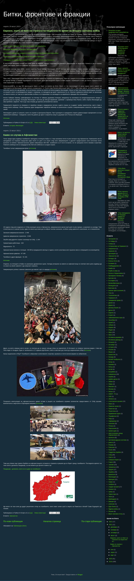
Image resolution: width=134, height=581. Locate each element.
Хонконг (111, 489)
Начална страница (52, 521)
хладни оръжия (113, 487)
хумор (110, 492)
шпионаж (111, 504)
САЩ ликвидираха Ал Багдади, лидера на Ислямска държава (124, 216)
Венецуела (112, 285)
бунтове (111, 278)
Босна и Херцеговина (115, 273)
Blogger (80, 574)
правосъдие (112, 431)
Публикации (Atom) (20, 526)
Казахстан (111, 354)
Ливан (110, 384)
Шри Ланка (112, 506)
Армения (111, 251)
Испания (111, 342)
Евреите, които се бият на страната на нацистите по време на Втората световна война (51, 31)
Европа (110, 313)
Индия (110, 330)
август (113, 535)
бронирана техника (114, 276)
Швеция (111, 501)
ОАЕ (109, 396)
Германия (111, 298)
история (12, 125)
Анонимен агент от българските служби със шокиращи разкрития (123, 50)
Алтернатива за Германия (117, 246)
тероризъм (112, 467)
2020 (111, 558)
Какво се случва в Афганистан (20, 135)
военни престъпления (115, 290)
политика (111, 423)
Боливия (111, 263)
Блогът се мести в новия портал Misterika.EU (124, 134)
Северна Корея (113, 460)
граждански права (114, 300)
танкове (111, 464)
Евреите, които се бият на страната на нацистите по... (119, 539)
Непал (110, 391)
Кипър (110, 367)
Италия (110, 349)
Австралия (112, 239)
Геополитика (112, 295)
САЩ (110, 455)
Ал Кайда (111, 241)
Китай (110, 369)
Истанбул (111, 345)
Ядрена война (113, 509)
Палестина (112, 411)
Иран (110, 335)
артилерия (112, 253)
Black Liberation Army (115, 514)
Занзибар (111, 320)
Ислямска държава (114, 337)
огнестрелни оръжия (115, 401)
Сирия (110, 462)
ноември (114, 530)
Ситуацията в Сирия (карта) (122, 151)
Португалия (112, 428)
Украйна (111, 472)
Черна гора (112, 494)
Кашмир (111, 364)
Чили (110, 496)
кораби (110, 376)
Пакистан (111, 408)
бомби (110, 268)
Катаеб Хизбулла (114, 359)
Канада (110, 357)
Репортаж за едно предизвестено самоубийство (118, 31)
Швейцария (112, 499)
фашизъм (111, 474)
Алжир (110, 244)
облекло (111, 399)
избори (110, 325)
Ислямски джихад (114, 340)
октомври (114, 532)
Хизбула (111, 484)
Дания (110, 303)
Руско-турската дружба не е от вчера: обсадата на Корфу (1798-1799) (123, 195)
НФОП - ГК (112, 394)
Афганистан (13, 516)
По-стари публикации (91, 521)
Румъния (111, 447)
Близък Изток (112, 261)
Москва (110, 389)
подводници (112, 421)
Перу (110, 418)
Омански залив (113, 406)
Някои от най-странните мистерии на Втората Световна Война (24, 46)
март (112, 555)
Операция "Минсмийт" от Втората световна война (20, 49)
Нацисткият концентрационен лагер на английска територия (23, 56)
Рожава (110, 445)
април (113, 552)
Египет (110, 315)
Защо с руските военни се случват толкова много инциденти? (124, 70)
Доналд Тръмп (113, 307)
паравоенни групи (114, 413)
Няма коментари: (40, 122)
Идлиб (110, 322)
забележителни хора (115, 317)
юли (112, 549)
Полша (110, 426)
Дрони (110, 310)
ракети (110, 442)
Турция (110, 469)
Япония (110, 511)
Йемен (110, 352)
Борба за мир (112, 271)
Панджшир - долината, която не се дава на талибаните (22, 469)
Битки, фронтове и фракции (46, 14)
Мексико (111, 386)
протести (111, 437)
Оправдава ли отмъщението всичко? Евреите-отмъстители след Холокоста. (29, 60)
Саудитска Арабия (114, 452)
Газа (109, 293)
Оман (110, 404)
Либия (110, 381)
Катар (110, 362)
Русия (110, 450)
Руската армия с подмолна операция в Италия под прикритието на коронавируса (123, 113)
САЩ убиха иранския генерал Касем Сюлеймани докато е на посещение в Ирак (124, 173)
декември (114, 527)
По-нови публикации (13, 521)
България (111, 280)
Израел (110, 327)
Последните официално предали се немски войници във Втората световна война (30, 53)
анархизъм (112, 248)
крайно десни (112, 379)
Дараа (110, 305)
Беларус (111, 258)
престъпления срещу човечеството (115, 434)
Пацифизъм (112, 416)
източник (32, 148)
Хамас (110, 482)
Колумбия (111, 372)
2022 (111, 521)
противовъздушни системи (117, 440)
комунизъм (112, 374)
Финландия (19, 125)
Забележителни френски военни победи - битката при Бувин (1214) (123, 90)
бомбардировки (113, 266)
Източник (6, 118)
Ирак (110, 332)
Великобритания (114, 283)
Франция (111, 479)
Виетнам (111, 288)
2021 (111, 524)
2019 (111, 561)
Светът (110, 457)
